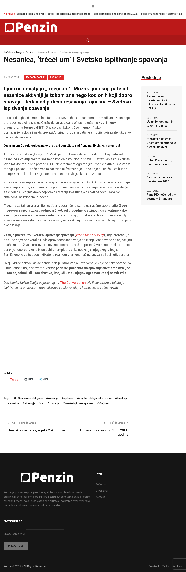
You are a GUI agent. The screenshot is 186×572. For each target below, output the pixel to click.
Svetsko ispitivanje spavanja (78, 403)
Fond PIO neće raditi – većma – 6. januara (161, 196)
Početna (8, 52)
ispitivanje (68, 398)
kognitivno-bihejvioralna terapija (95, 398)
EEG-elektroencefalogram (29, 398)
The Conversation (73, 283)
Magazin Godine (24, 52)
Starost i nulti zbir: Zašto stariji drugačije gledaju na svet (161, 143)
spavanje (54, 403)
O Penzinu (102, 490)
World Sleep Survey (90, 235)
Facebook (154, 566)
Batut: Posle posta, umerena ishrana (72, 13)
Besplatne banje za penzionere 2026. (119, 13)
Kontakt (100, 497)
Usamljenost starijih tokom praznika (160, 123)
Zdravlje (55, 77)
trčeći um (104, 403)
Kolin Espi (122, 398)
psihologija (29, 403)
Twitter (166, 566)
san (42, 403)
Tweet (14, 379)
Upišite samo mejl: (15, 534)
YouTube (177, 566)
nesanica (14, 403)
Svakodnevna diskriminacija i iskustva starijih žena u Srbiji (161, 102)
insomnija (53, 398)
